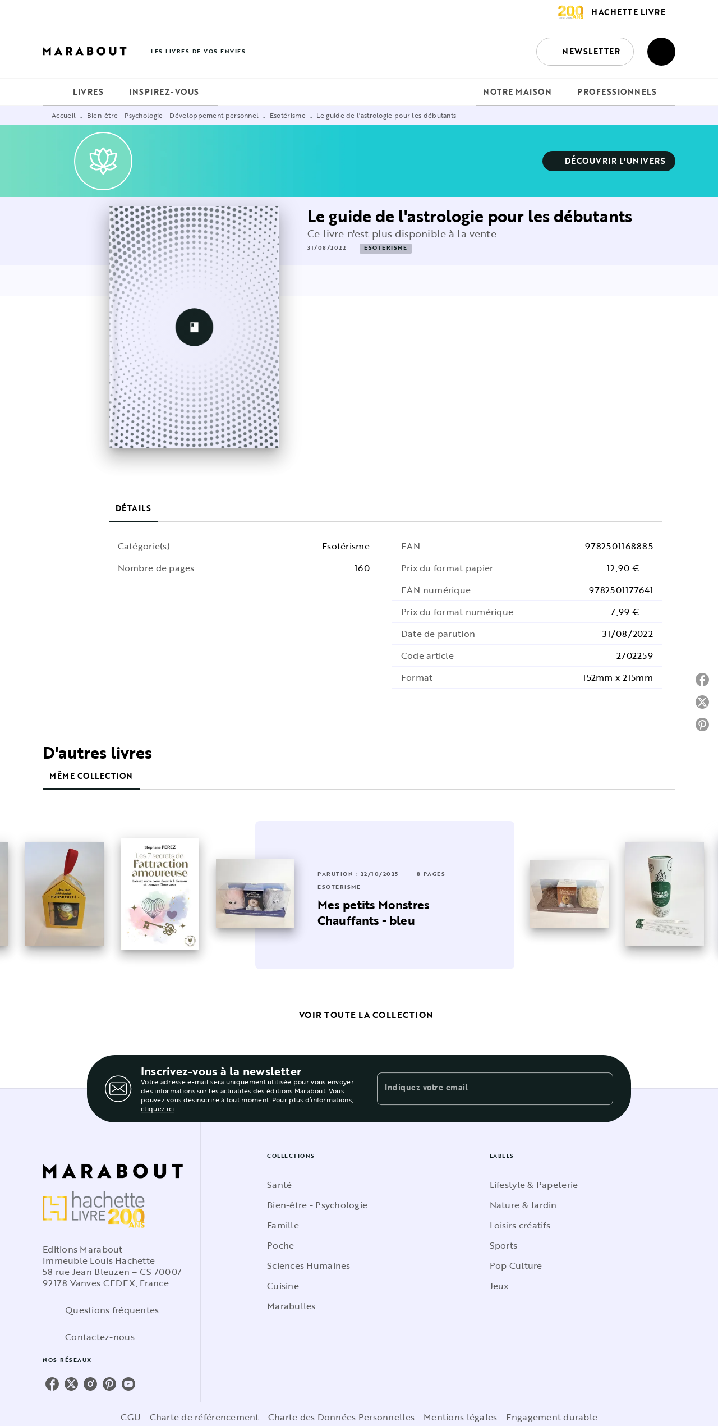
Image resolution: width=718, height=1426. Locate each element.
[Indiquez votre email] (481, 1088)
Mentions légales (460, 1417)
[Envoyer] (599, 1088)
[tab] (54, 92)
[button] (585, 52)
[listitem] (52, 1383)
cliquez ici (157, 1108)
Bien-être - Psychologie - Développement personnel (173, 115)
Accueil (64, 115)
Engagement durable (551, 1417)
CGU (131, 1417)
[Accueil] (90, 51)
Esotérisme (288, 115)
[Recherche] (661, 52)
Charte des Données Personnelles (341, 1417)
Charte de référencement (204, 1417)
